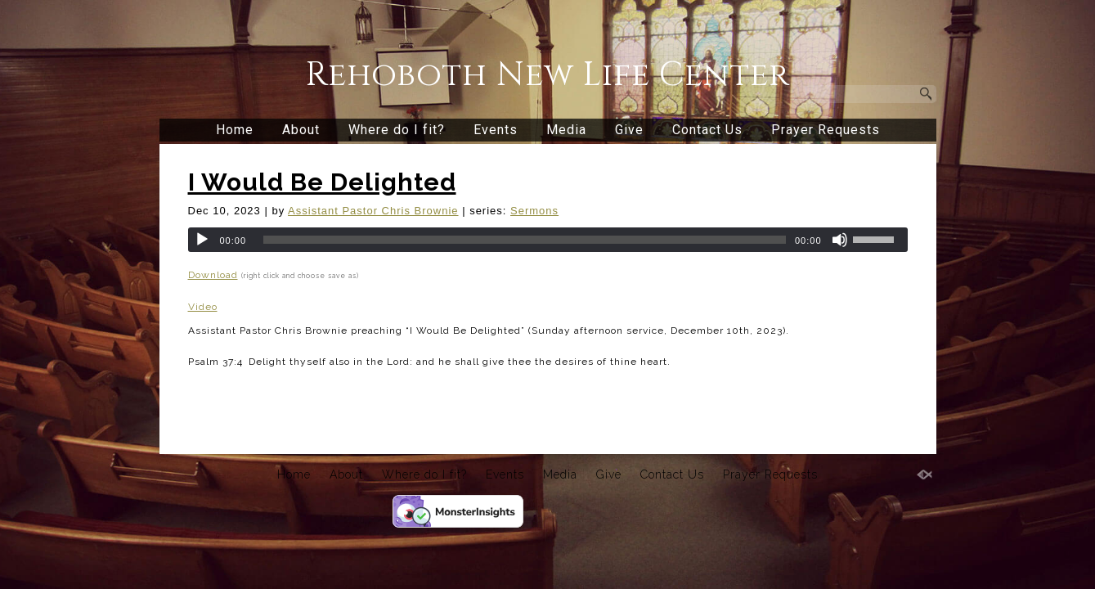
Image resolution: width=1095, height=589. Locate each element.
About (301, 129)
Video (203, 306)
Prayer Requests (825, 129)
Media (566, 129)
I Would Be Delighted (322, 182)
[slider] (524, 240)
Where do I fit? (396, 129)
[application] (548, 239)
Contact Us (707, 129)
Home (235, 129)
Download (213, 275)
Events (495, 129)
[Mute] (840, 240)
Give (629, 129)
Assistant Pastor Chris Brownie (373, 211)
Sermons (534, 211)
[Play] (202, 240)
